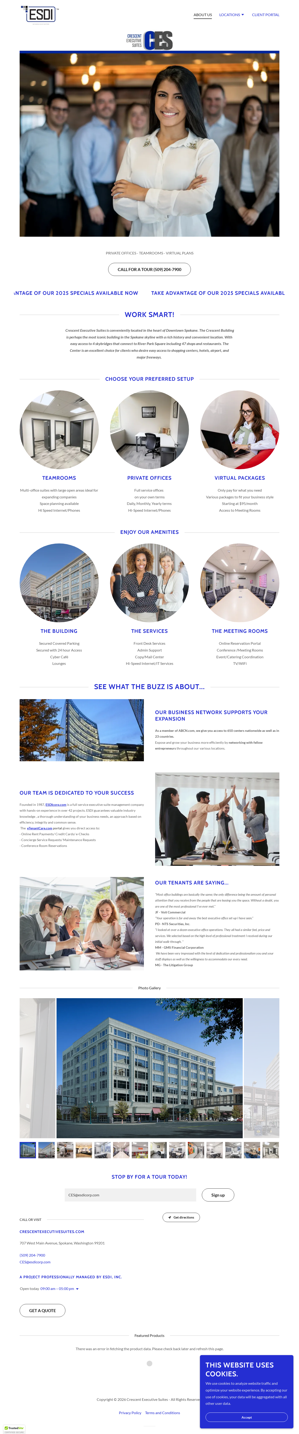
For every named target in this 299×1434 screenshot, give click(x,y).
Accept (247, 1417)
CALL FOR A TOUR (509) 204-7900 (149, 269)
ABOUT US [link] (203, 14)
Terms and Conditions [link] (162, 1406)
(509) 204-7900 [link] (32, 1255)
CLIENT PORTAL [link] (265, 14)
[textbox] (130, 1194)
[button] (232, 15)
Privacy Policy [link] (130, 1406)
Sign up (218, 1195)
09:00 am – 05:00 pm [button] (57, 1288)
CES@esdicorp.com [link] (35, 1262)
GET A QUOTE (42, 1310)
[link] (40, 14)
